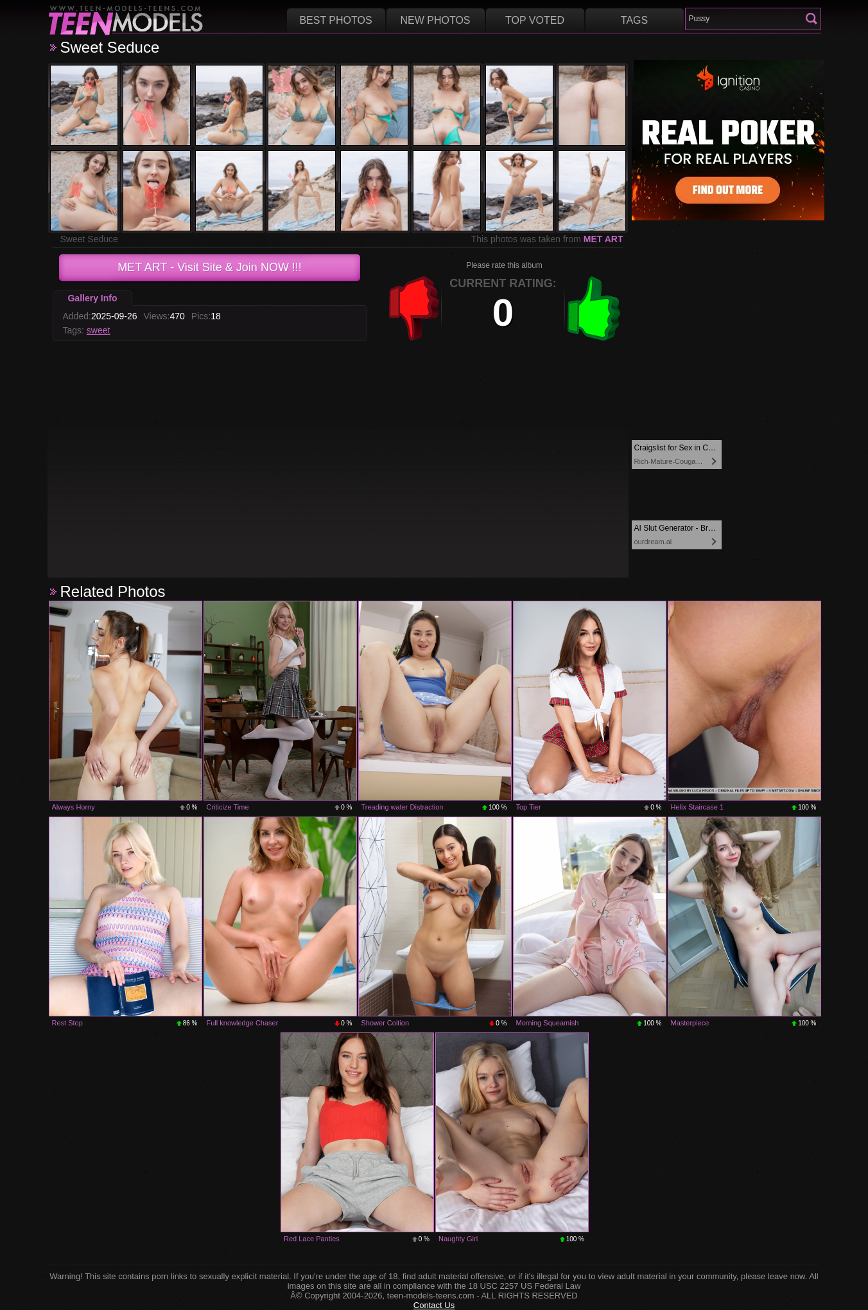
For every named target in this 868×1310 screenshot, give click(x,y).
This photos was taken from (547, 239)
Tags (634, 20)
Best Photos (335, 20)
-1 (414, 308)
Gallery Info (92, 298)
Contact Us (434, 1305)
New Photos (435, 20)
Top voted (534, 20)
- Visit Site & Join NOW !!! (209, 267)
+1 (594, 308)
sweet (98, 330)
